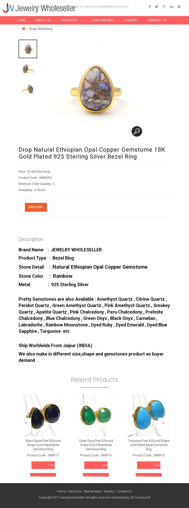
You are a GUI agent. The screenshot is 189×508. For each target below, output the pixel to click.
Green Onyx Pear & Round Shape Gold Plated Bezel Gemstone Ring (96, 445)
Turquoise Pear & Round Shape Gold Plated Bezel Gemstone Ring (148, 445)
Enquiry (131, 20)
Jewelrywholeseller (72, 497)
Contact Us (157, 20)
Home (21, 20)
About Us (43, 20)
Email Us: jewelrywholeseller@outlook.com (100, 6)
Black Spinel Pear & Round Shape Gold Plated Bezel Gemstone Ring (43, 445)
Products (69, 20)
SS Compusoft (140, 497)
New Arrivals (103, 20)
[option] (28, 49)
